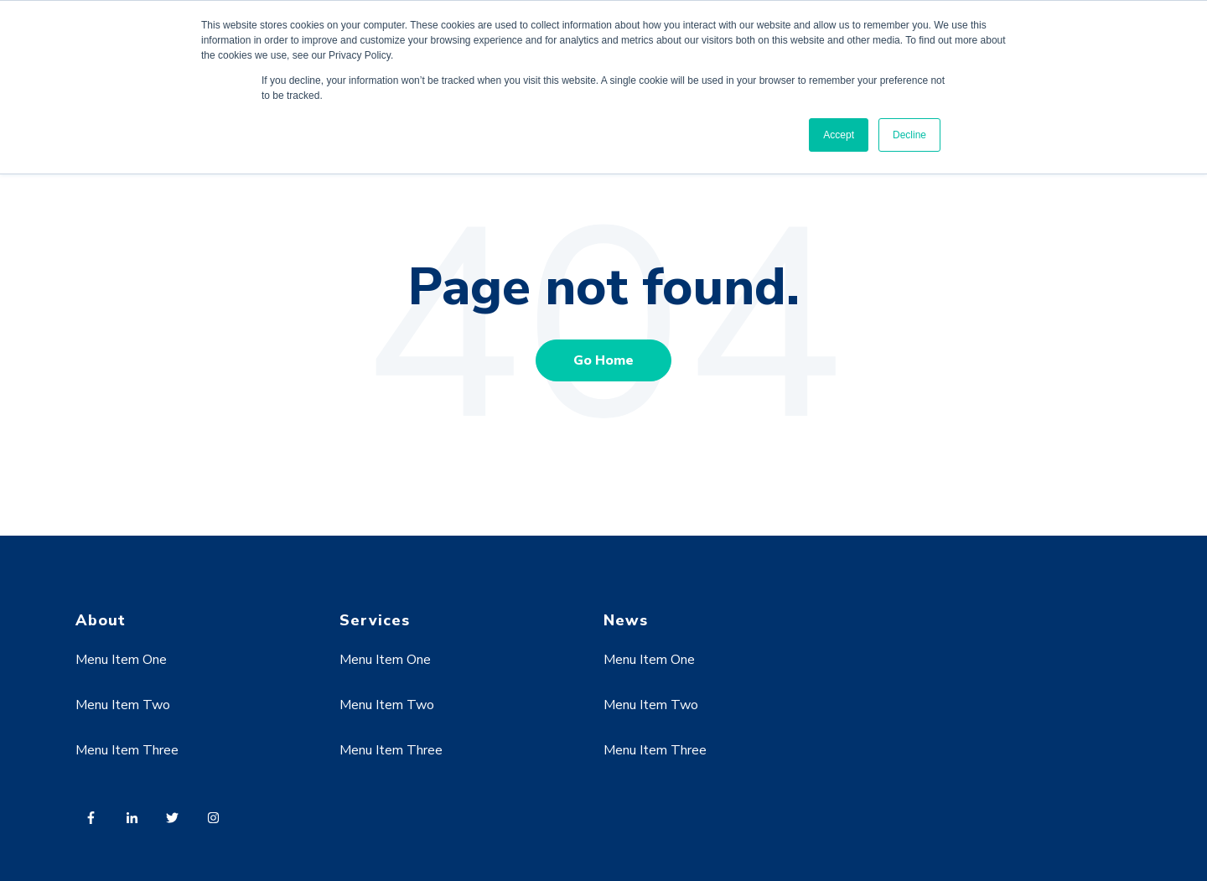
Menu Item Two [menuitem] (122, 705)
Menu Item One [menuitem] (121, 659)
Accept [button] (838, 135)
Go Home (603, 360)
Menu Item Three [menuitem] (127, 750)
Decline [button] (909, 135)
